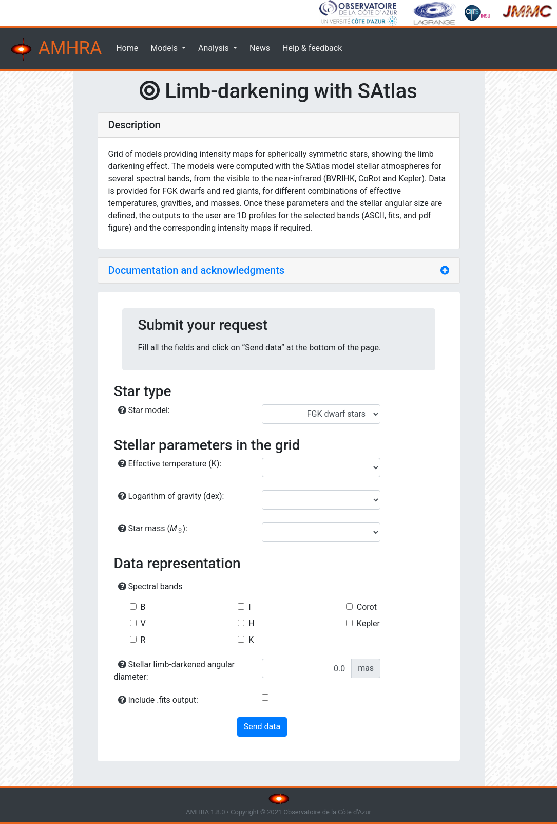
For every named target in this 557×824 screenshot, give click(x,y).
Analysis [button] (214, 48)
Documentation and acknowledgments (196, 270)
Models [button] (165, 48)
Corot (367, 607)
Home (127, 48)
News (259, 48)
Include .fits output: (158, 700)
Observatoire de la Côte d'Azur (327, 812)
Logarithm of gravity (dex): (171, 496)
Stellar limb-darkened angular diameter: (174, 671)
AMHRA (55, 49)
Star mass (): (153, 528)
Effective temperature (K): (170, 464)
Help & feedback (312, 48)
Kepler (368, 623)
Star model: (144, 410)
